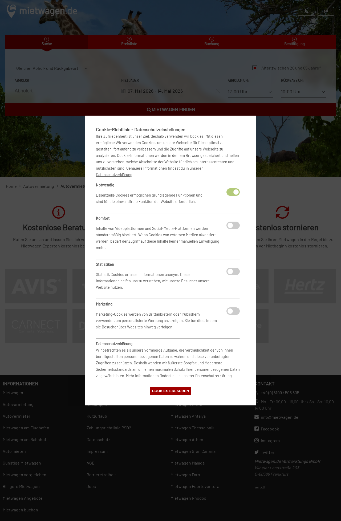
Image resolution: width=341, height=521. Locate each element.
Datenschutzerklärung (114, 174)
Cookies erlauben (170, 391)
